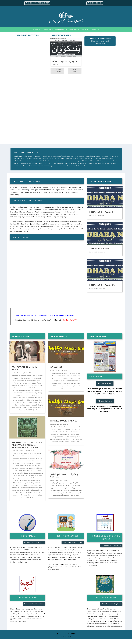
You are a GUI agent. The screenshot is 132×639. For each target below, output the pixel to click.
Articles (83, 30)
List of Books (104, 383)
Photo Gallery (105, 401)
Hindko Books (96, 3)
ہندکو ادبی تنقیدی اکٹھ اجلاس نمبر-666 (64, 475)
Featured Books (29, 373)
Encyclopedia (74, 30)
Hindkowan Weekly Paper (38, 3)
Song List (56, 367)
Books (21, 373)
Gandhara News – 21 (101, 248)
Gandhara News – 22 (102, 212)
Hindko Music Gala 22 (63, 421)
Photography (60, 30)
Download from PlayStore (34, 542)
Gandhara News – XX (102, 285)
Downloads (100, 215)
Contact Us (95, 30)
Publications (46, 30)
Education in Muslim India (25, 368)
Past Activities (62, 370)
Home (35, 30)
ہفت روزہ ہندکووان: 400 (65, 61)
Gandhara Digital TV (69, 320)
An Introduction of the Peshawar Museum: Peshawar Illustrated (27, 445)
